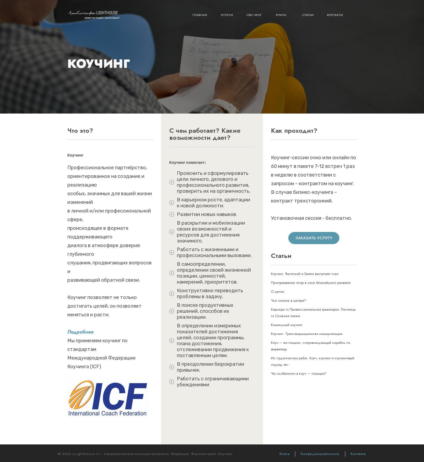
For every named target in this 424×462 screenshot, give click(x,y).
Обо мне (254, 15)
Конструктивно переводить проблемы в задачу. (210, 294)
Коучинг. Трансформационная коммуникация (306, 333)
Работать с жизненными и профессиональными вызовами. (214, 252)
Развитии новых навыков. (207, 214)
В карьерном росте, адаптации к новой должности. (213, 203)
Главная (200, 15)
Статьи (308, 15)
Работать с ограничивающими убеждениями (213, 382)
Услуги (227, 15)
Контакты (335, 15)
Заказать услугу (313, 238)
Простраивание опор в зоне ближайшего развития (311, 282)
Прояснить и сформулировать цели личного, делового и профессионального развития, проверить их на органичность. (213, 182)
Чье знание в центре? (288, 300)
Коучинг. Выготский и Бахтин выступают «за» (305, 273)
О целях (277, 291)
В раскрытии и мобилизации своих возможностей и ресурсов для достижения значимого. (211, 232)
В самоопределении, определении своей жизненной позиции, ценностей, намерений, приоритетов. (214, 273)
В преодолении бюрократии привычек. (210, 367)
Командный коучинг (286, 324)
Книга (281, 15)
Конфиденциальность (320, 453)
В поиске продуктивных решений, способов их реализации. (205, 311)
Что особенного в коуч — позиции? (298, 373)
